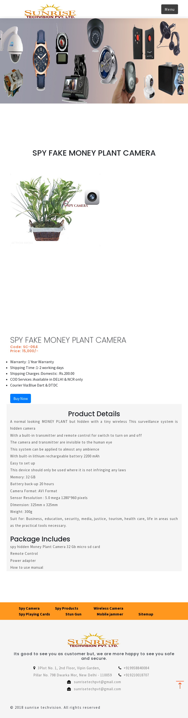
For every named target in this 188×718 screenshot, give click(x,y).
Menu (170, 9)
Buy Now (20, 398)
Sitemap (145, 614)
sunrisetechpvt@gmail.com (97, 682)
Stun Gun (73, 614)
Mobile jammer (110, 614)
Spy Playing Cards (34, 614)
